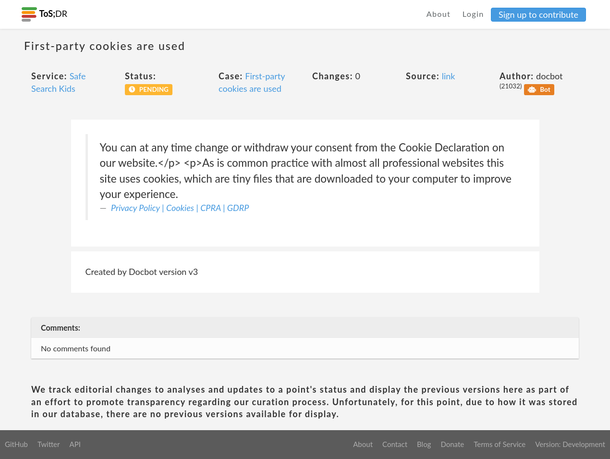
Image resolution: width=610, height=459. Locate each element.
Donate (452, 444)
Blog (424, 444)
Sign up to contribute (538, 14)
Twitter (48, 444)
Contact (394, 444)
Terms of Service (499, 444)
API (74, 444)
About (439, 13)
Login (473, 13)
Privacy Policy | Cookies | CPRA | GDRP (180, 207)
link (448, 76)
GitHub (16, 444)
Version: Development (570, 444)
